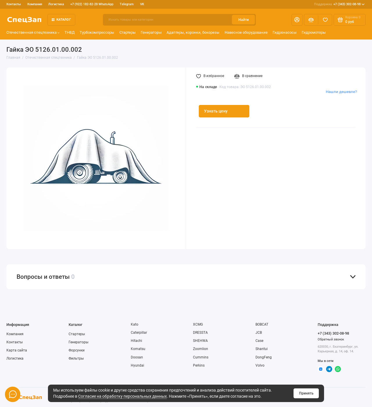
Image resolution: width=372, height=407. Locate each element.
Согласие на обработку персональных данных (122, 396)
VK (142, 4)
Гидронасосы (284, 32)
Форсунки (77, 350)
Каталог (61, 20)
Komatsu (138, 349)
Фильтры (76, 358)
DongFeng (263, 357)
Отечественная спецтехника (33, 32)
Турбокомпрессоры (97, 32)
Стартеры (127, 32)
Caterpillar (139, 333)
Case (259, 341)
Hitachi (136, 341)
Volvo (259, 365)
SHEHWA (200, 341)
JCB (258, 333)
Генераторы (151, 32)
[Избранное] (325, 20)
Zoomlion (200, 349)
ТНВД (70, 32)
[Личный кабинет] (297, 20)
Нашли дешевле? (341, 92)
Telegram (127, 4)
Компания (34, 4)
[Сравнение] (311, 20)
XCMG (198, 324)
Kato (134, 324)
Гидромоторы (314, 32)
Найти (243, 20)
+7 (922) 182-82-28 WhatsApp (91, 4)
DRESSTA (200, 333)
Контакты (13, 4)
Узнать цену (216, 111)
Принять (306, 393)
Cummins (200, 357)
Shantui (261, 349)
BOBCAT (261, 324)
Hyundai (137, 365)
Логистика (56, 4)
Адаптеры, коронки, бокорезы (193, 32)
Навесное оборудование (246, 32)
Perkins (199, 365)
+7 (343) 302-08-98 (339, 4)
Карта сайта (16, 350)
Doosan (137, 357)
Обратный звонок (331, 339)
